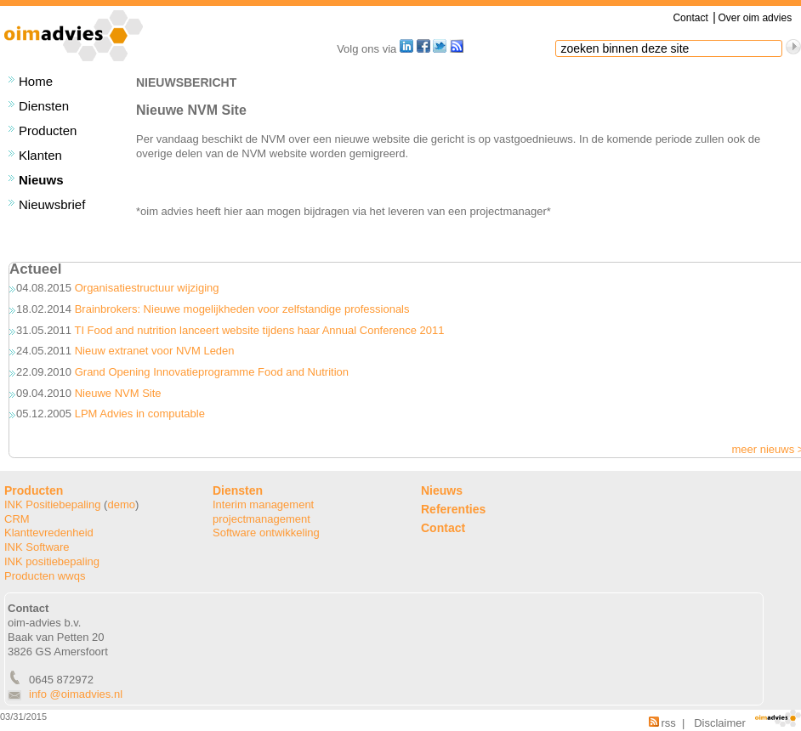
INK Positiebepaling (52, 504)
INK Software (37, 547)
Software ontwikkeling (266, 532)
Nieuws (41, 180)
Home (36, 81)
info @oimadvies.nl (75, 694)
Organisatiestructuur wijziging (147, 287)
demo (121, 504)
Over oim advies (755, 18)
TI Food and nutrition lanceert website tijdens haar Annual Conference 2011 (259, 330)
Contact (690, 18)
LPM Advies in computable (140, 413)
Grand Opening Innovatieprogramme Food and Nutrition (212, 372)
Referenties (453, 509)
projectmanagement (261, 519)
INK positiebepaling (51, 561)
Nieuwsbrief (52, 204)
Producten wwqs (44, 576)
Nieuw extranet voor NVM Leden (155, 350)
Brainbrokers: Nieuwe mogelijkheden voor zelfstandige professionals (242, 309)
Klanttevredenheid (49, 532)
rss (662, 723)
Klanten (40, 155)
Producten (48, 130)
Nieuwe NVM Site (118, 393)
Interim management (263, 504)
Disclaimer (720, 723)
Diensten (44, 106)
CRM (17, 519)
